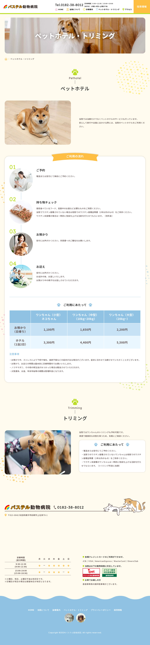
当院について (43, 610)
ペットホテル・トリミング (76, 610)
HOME (31, 610)
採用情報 (118, 610)
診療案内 (56, 610)
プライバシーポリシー (101, 610)
